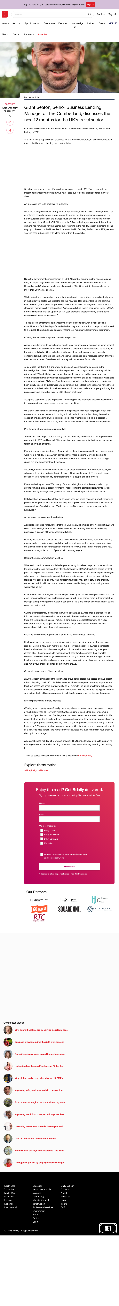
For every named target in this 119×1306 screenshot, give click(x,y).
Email (41, 814)
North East (9, 1185)
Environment (39, 1210)
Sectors (16, 23)
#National (43, 770)
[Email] (69, 819)
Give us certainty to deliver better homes (30, 1138)
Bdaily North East (51, 834)
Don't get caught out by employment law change (34, 1162)
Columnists (49, 23)
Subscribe (69, 866)
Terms (64, 1203)
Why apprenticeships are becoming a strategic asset (36, 1030)
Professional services (43, 1207)
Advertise (42, 34)
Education (37, 1185)
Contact (17, 34)
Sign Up (90, 4)
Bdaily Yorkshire (51, 838)
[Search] (89, 14)
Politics (36, 1214)
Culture (36, 1218)
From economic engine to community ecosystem (34, 1102)
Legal (63, 1200)
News (4, 23)
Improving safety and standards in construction (33, 1090)
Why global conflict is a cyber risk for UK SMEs (33, 1078)
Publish (101, 14)
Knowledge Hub (77, 25)
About (5, 34)
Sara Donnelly (10, 107)
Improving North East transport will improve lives (34, 1114)
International (10, 1207)
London (8, 1200)
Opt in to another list (47, 825)
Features (62, 23)
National (8, 1203)
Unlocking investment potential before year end (33, 1126)
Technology (38, 1196)
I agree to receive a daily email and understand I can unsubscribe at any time (65, 856)
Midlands (8, 1196)
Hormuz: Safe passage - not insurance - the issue (34, 1150)
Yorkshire (9, 1189)
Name (41, 803)
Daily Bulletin (67, 1185)
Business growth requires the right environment (34, 1042)
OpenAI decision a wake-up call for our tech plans (34, 1054)
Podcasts (90, 23)
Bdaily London (50, 830)
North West (9, 1192)
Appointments (32, 23)
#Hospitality (30, 770)
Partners (28, 34)
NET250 (113, 23)
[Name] (69, 808)
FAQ (63, 1207)
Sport (35, 1221)
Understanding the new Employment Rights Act (33, 1066)
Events (102, 23)
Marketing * (49, 843)
